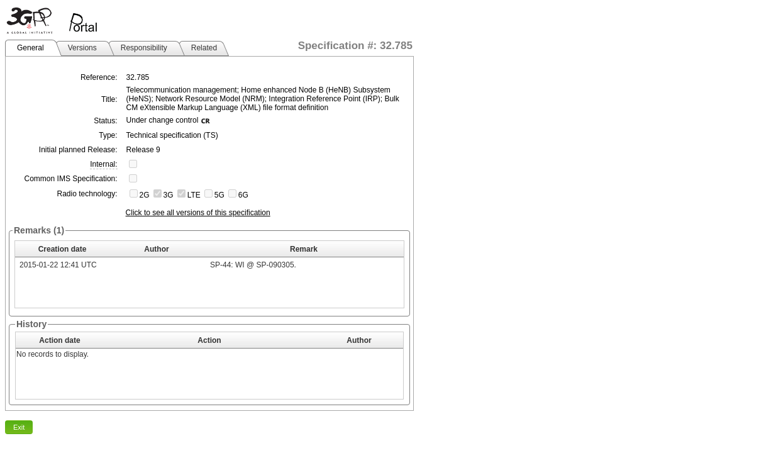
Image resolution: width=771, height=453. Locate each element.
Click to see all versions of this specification (198, 212)
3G (169, 195)
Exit (19, 427)
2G (145, 195)
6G (243, 195)
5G (219, 195)
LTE (194, 195)
